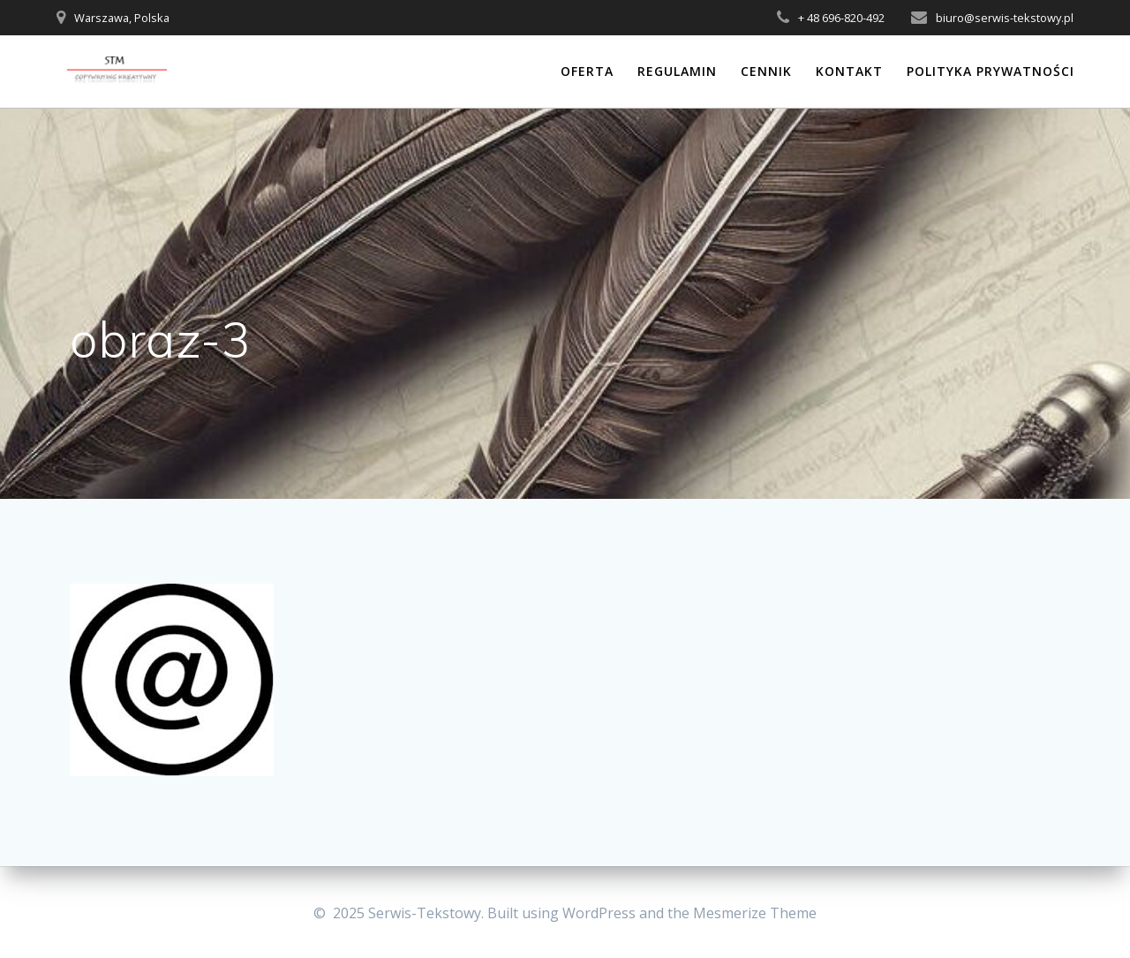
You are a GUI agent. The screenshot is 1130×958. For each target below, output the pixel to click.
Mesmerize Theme (755, 913)
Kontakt (849, 71)
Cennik (766, 71)
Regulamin (677, 71)
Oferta (587, 71)
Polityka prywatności (990, 71)
